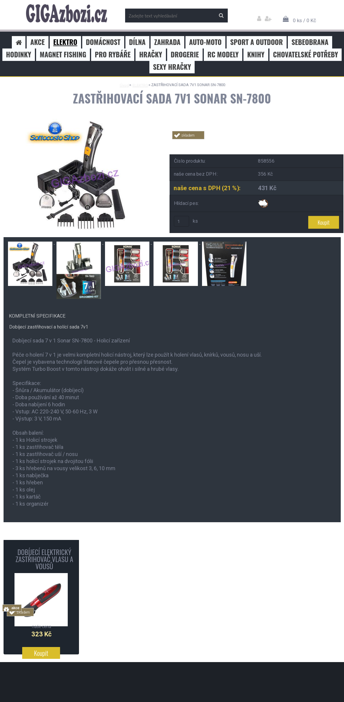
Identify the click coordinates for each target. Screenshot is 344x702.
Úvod (123, 85)
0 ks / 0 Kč (304, 20)
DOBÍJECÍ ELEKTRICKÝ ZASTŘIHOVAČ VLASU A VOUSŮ (44, 559)
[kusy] (181, 221)
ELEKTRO (140, 85)
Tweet (256, 142)
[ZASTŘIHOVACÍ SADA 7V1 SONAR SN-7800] (81, 121)
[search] (221, 15)
